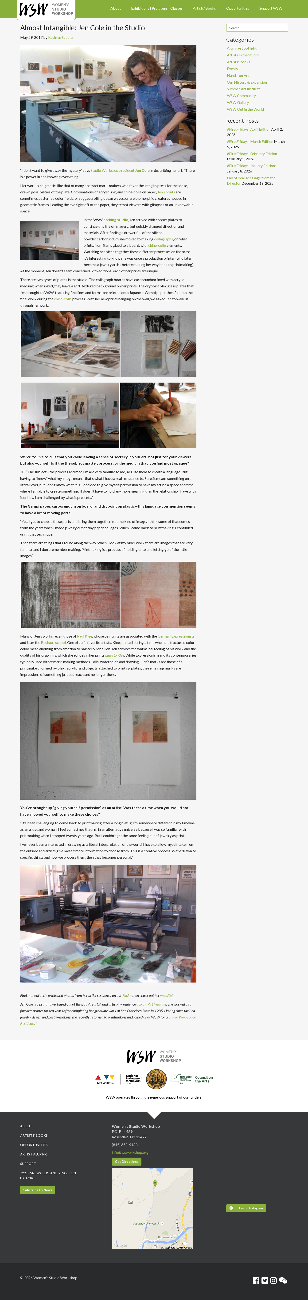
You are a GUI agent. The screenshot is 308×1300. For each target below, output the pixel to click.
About (26, 1126)
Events (232, 68)
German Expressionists (176, 636)
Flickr (126, 995)
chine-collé (157, 245)
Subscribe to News (37, 1190)
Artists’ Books (34, 1135)
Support (28, 1164)
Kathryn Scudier (61, 37)
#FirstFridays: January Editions (252, 165)
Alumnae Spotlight (242, 48)
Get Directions (126, 1161)
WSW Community (241, 95)
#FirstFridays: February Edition (252, 153)
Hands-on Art (238, 75)
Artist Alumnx (33, 1154)
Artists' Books (238, 61)
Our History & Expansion (247, 82)
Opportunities (34, 1145)
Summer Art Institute (244, 88)
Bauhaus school (53, 642)
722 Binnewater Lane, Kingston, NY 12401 (48, 1175)
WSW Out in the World (245, 109)
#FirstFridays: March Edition (250, 141)
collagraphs (163, 239)
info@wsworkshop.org (130, 1152)
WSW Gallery (238, 102)
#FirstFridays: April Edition (248, 129)
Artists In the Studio (243, 55)
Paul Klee (84, 636)
